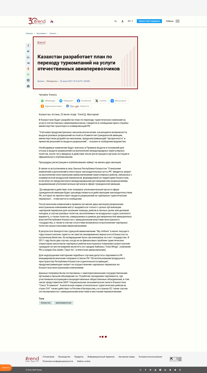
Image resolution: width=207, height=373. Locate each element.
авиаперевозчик (63, 303)
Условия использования (150, 357)
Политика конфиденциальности (58, 361)
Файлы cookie (83, 361)
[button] (28, 45)
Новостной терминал (149, 21)
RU (129, 21)
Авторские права (127, 357)
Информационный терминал (101, 357)
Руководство (64, 357)
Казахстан (46, 303)
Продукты (79, 357)
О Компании (48, 357)
